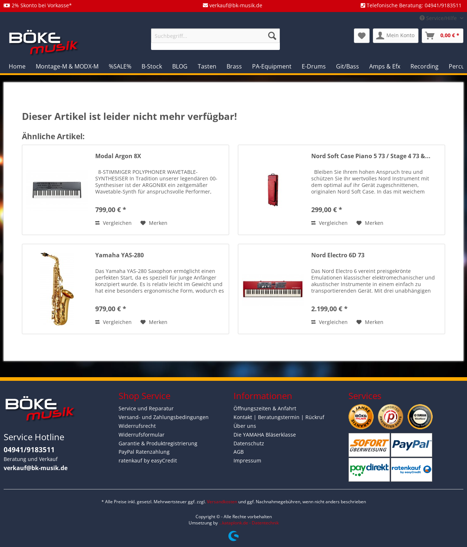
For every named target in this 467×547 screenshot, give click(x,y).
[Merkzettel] (362, 35)
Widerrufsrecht (137, 425)
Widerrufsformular (142, 434)
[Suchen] (272, 35)
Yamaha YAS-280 (119, 255)
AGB (239, 451)
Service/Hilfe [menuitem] (439, 18)
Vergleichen (113, 222)
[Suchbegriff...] (215, 35)
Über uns (245, 425)
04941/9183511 (29, 449)
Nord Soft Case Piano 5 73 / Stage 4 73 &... (371, 156)
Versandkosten (222, 502)
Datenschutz (249, 443)
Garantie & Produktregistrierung (158, 443)
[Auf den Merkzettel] (153, 223)
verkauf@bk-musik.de (35, 468)
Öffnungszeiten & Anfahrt (265, 408)
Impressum (247, 460)
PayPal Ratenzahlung (144, 451)
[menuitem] (215, 39)
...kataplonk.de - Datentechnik (249, 523)
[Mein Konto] (395, 35)
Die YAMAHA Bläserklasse (265, 434)
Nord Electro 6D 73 (337, 255)
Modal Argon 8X (118, 156)
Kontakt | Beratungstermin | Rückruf (279, 417)
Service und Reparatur (146, 408)
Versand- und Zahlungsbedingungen (164, 417)
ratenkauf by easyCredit (148, 460)
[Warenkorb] (442, 35)
